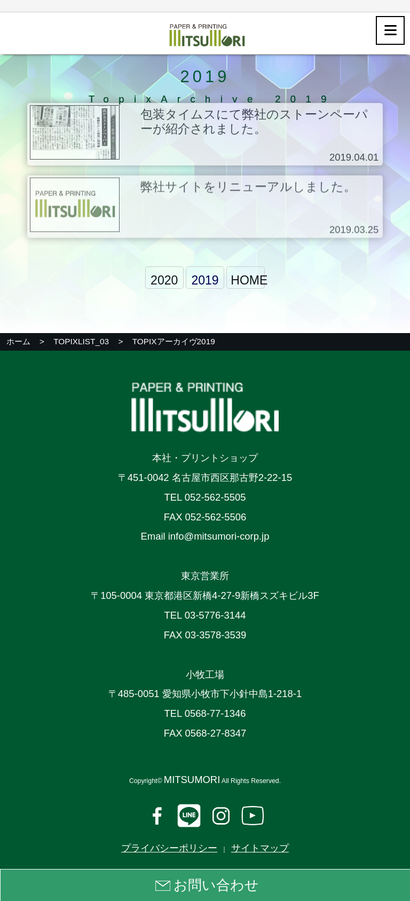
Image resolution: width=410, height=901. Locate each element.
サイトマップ (260, 847)
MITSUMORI (192, 779)
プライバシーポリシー (169, 847)
